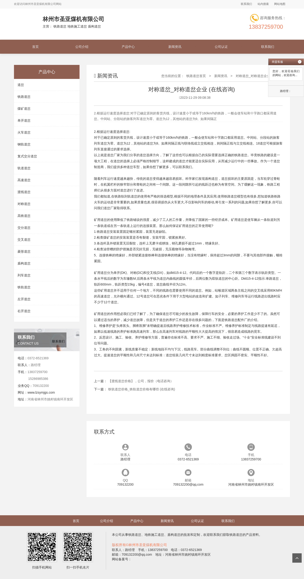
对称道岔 (24, 204)
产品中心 (128, 47)
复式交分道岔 (27, 156)
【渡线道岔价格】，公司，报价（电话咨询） (140, 381)
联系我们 (246, 4)
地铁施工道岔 (154, 535)
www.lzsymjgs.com (41, 392)
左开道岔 (24, 299)
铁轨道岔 (24, 287)
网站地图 (279, 4)
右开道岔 (24, 311)
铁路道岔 (24, 97)
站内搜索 (263, 4)
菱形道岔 (24, 251)
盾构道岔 (24, 263)
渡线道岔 (24, 192)
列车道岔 (24, 275)
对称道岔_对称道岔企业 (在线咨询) (261, 76)
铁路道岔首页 (196, 76)
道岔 (20, 85)
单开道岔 (24, 120)
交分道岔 (24, 227)
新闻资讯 (174, 47)
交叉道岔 (24, 239)
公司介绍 (81, 47)
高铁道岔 (24, 216)
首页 (35, 47)
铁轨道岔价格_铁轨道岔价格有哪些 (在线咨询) (141, 389)
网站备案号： (121, 559)
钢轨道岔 (24, 144)
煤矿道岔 (24, 108)
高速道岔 (24, 180)
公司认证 (221, 47)
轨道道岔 (24, 168)
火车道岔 (24, 132)
